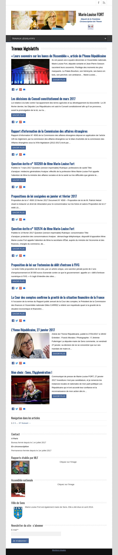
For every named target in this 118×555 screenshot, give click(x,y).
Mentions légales (59, 550)
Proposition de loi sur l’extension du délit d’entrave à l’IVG (45, 264)
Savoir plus (59, 80)
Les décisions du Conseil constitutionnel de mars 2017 (43, 98)
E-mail (14, 530)
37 (20, 423)
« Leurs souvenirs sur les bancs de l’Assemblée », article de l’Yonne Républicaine (58, 55)
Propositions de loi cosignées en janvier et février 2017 (44, 196)
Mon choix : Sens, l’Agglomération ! (31, 372)
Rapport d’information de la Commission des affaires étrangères (49, 131)
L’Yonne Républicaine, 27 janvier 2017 (33, 329)
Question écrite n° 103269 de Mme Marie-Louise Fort (42, 163)
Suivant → (26, 423)
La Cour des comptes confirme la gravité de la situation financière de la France (57, 297)
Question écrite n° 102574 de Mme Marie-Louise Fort (42, 228)
